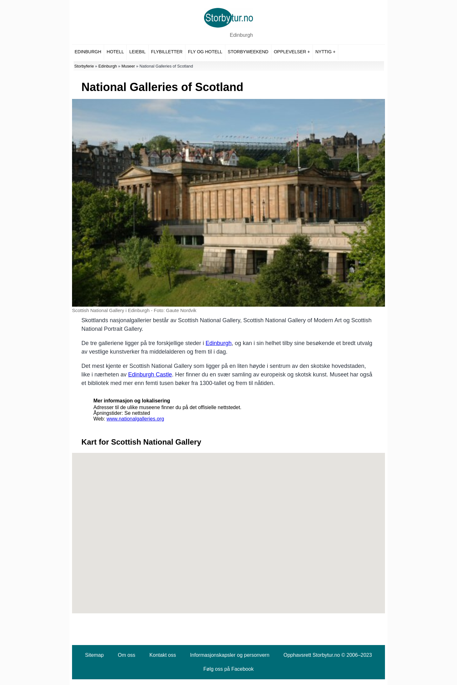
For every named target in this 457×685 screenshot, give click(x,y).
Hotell (115, 51)
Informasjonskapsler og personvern (229, 655)
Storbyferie (84, 66)
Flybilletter (166, 51)
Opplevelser (290, 51)
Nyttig (323, 51)
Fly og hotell (205, 51)
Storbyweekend (248, 51)
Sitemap (94, 655)
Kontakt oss (162, 655)
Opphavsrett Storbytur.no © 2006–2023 (327, 655)
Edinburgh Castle (150, 374)
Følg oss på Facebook (228, 669)
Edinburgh (241, 35)
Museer (128, 66)
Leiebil (137, 51)
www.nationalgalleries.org (135, 418)
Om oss (126, 655)
